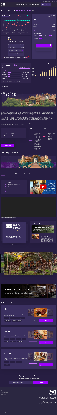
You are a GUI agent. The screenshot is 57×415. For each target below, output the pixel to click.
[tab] (5, 305)
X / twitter (56, 1)
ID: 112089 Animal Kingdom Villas (16, 57)
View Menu (33, 323)
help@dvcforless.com (46, 1)
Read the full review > (17, 243)
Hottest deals (24, 4)
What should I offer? (44, 51)
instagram (52, 1)
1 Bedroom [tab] (10, 177)
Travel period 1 (24, 70)
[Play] (43, 189)
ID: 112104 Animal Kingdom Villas (16, 56)
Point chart (8, 143)
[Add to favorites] (55, 10)
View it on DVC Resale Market (44, 47)
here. (20, 36)
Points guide (37, 4)
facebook (54, 1)
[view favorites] (54, 4)
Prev (49, 81)
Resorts (29, 4)
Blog (33, 4)
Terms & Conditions (4, 392)
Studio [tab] (3, 177)
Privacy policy (3, 394)
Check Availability (45, 323)
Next (54, 81)
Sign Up (46, 4)
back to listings (1, 10)
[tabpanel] (28, 200)
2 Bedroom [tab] (18, 177)
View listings (17, 4)
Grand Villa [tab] (27, 177)
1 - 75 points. (18, 45)
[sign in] (52, 4)
